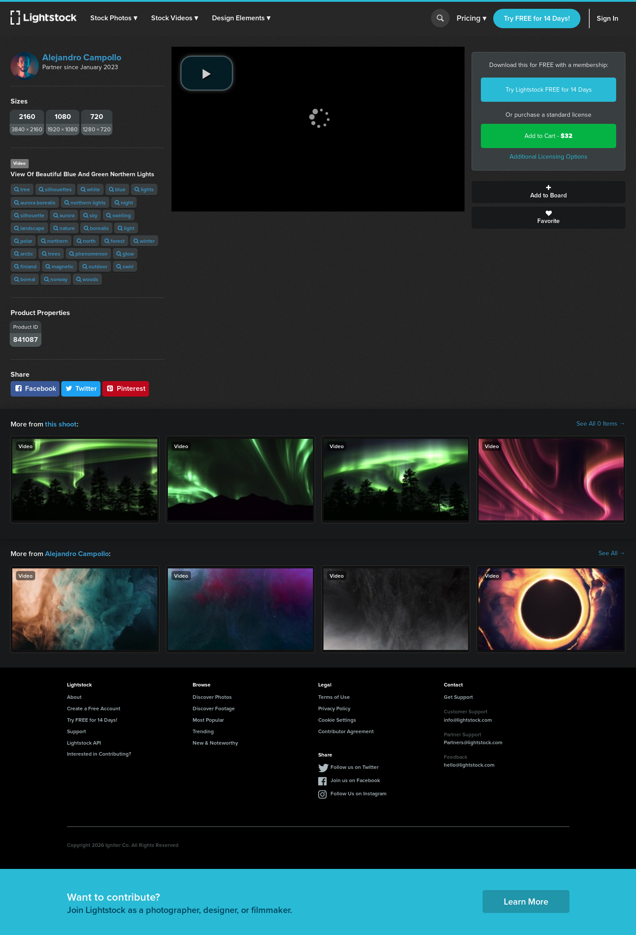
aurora (63, 215)
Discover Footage (214, 707)
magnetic (59, 266)
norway (55, 279)
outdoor (95, 266)
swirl (125, 266)
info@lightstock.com (468, 719)
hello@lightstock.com (469, 764)
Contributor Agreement (346, 730)
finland (25, 266)
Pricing (471, 18)
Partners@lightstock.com (473, 741)
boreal (24, 279)
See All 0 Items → (600, 423)
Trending (203, 730)
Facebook (35, 388)
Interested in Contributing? (99, 753)
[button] (114, 18)
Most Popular (208, 719)
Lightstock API (84, 742)
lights (144, 189)
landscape (29, 228)
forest (114, 241)
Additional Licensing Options (549, 156)
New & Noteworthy (215, 742)
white (90, 189)
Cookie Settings (337, 719)
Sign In (607, 18)
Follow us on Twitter (355, 766)
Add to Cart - (548, 136)
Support (76, 730)
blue (117, 189)
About (74, 696)
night (124, 202)
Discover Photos (212, 696)
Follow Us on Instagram (359, 792)
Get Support (458, 696)
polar (23, 241)
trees (51, 253)
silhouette (29, 215)
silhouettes (55, 189)
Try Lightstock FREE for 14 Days (549, 89)
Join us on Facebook (355, 779)
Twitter (81, 388)
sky (90, 215)
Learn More (526, 900)
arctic (23, 253)
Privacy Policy (334, 707)
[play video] (206, 73)
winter (144, 241)
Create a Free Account (93, 707)
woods (87, 279)
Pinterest (125, 388)
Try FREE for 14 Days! (537, 18)
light (126, 228)
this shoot (60, 424)
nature (64, 228)
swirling (118, 215)
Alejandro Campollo (81, 57)
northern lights (85, 202)
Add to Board (548, 192)
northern (54, 241)
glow (125, 253)
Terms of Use (334, 696)
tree (22, 189)
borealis (96, 228)
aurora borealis (35, 202)
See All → (612, 553)
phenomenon (88, 253)
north (86, 241)
